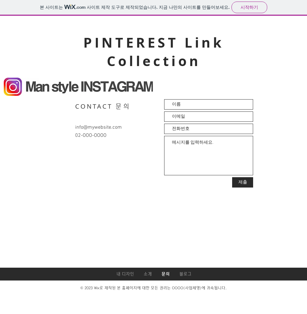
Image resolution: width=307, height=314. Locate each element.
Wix (96, 288)
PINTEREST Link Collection (153, 51)
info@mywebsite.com (98, 127)
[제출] (242, 182)
